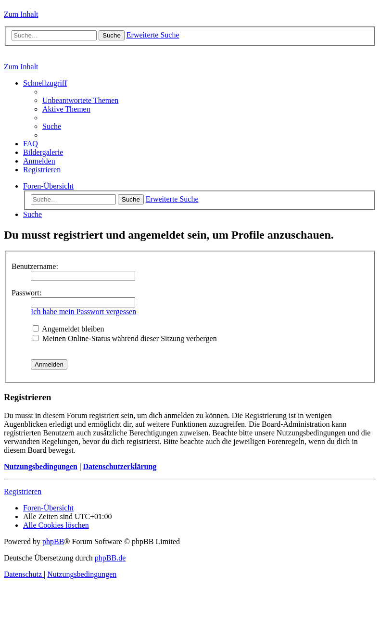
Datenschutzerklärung (119, 466)
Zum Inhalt (21, 14)
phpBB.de (110, 558)
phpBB (53, 541)
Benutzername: (35, 266)
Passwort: (26, 293)
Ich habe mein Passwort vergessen (83, 311)
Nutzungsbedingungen (40, 466)
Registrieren (22, 491)
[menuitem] (80, 100)
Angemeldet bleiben (68, 329)
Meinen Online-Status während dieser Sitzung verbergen (125, 338)
